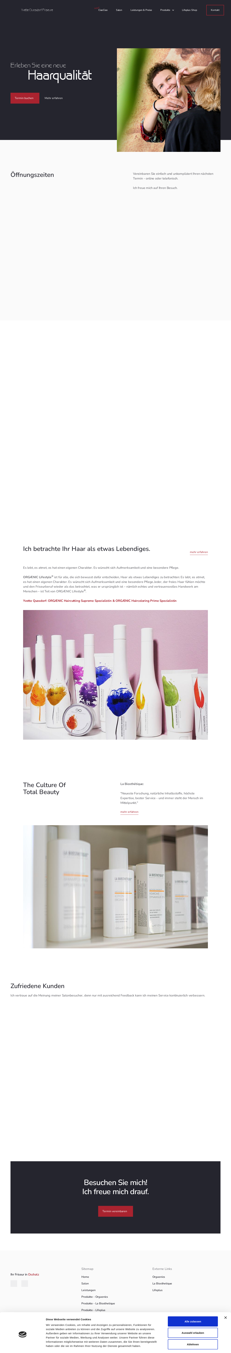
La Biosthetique (162, 1283)
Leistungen (88, 1290)
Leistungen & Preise (141, 10)
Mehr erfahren (54, 98)
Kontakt (215, 10)
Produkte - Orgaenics (94, 1297)
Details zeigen (186, 1346)
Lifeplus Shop (189, 10)
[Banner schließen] (225, 1303)
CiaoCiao (103, 10)
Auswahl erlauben (193, 1318)
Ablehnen (193, 1330)
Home (85, 1277)
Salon (119, 10)
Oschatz (33, 1274)
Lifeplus (157, 1290)
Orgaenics (158, 1277)
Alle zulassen (192, 1307)
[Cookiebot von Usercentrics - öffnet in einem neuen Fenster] (22, 1346)
